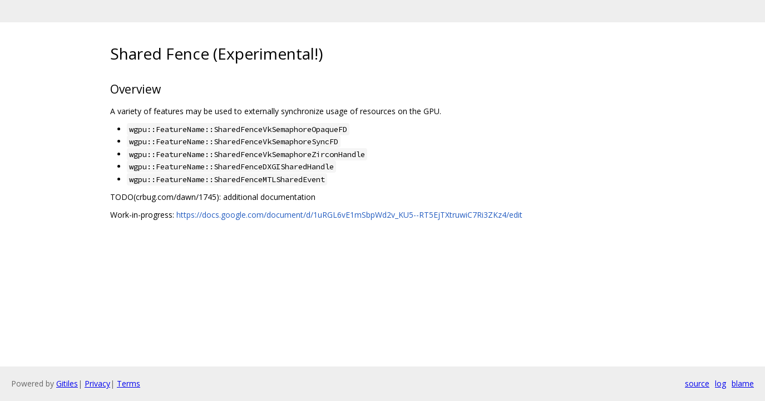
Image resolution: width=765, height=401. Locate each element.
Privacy (97, 383)
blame (743, 383)
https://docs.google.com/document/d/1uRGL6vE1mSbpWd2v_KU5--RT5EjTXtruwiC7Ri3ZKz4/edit (349, 214)
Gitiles (67, 383)
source (697, 383)
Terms (128, 383)
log (720, 383)
